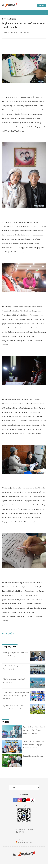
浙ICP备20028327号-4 (24, 840)
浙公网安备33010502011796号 (24, 842)
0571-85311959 (28, 832)
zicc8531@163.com (28, 829)
